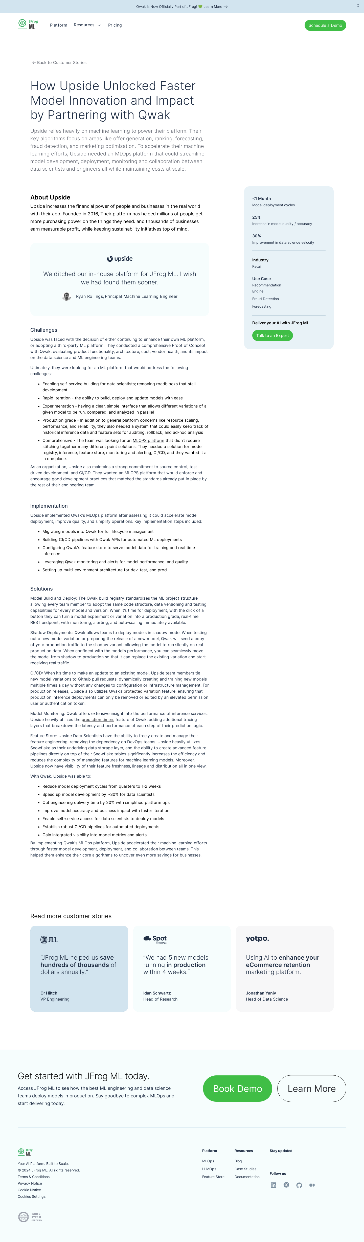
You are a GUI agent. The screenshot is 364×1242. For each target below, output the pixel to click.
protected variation (142, 691)
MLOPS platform (148, 440)
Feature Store (213, 1177)
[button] (88, 25)
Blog (238, 1161)
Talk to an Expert (272, 335)
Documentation (247, 1177)
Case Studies (245, 1169)
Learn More (312, 1088)
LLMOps (209, 1169)
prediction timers (98, 719)
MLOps (208, 1161)
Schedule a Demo (325, 25)
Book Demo (237, 1088)
